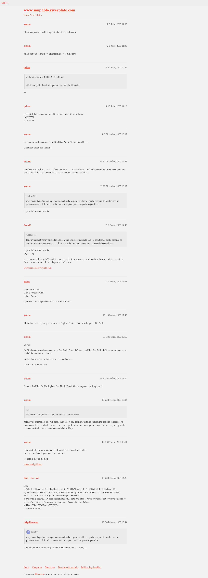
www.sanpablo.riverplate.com (49, 10)
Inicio (26, 567)
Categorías (37, 567)
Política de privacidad (91, 567)
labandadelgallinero (33, 464)
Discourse (39, 574)
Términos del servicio (68, 567)
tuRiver (4, 3)
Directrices (50, 567)
